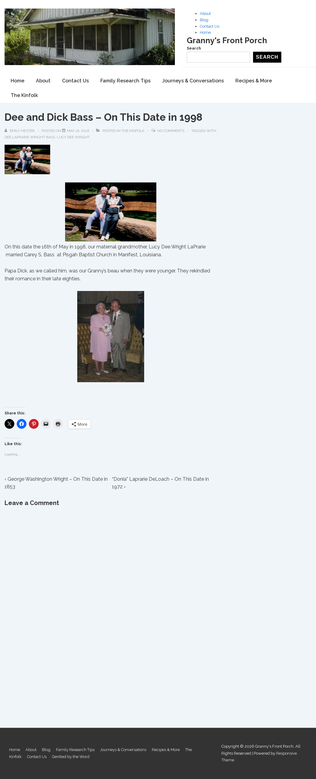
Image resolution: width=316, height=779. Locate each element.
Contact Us (209, 26)
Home (205, 32)
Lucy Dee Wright (73, 137)
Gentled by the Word (70, 756)
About (205, 13)
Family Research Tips (125, 81)
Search (194, 48)
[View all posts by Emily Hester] (20, 131)
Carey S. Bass (40, 254)
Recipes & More (253, 81)
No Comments (171, 131)
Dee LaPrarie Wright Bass (30, 137)
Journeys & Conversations (193, 81)
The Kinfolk (24, 95)
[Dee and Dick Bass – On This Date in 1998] (78, 131)
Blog (204, 20)
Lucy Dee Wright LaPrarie (177, 247)
